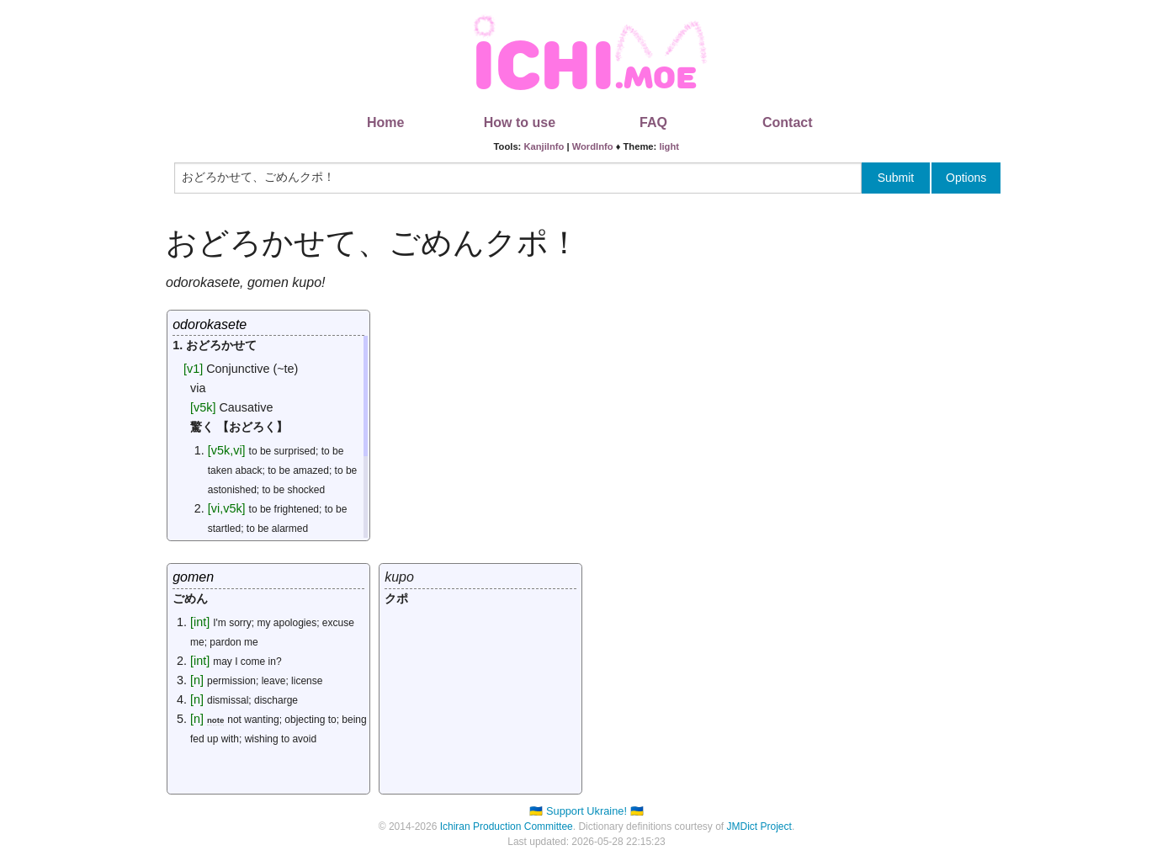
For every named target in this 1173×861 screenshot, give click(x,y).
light (669, 146)
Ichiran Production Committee (506, 826)
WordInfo (592, 146)
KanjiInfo (543, 146)
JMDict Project (759, 826)
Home (385, 122)
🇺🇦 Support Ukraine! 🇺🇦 (586, 811)
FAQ (653, 122)
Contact (787, 122)
